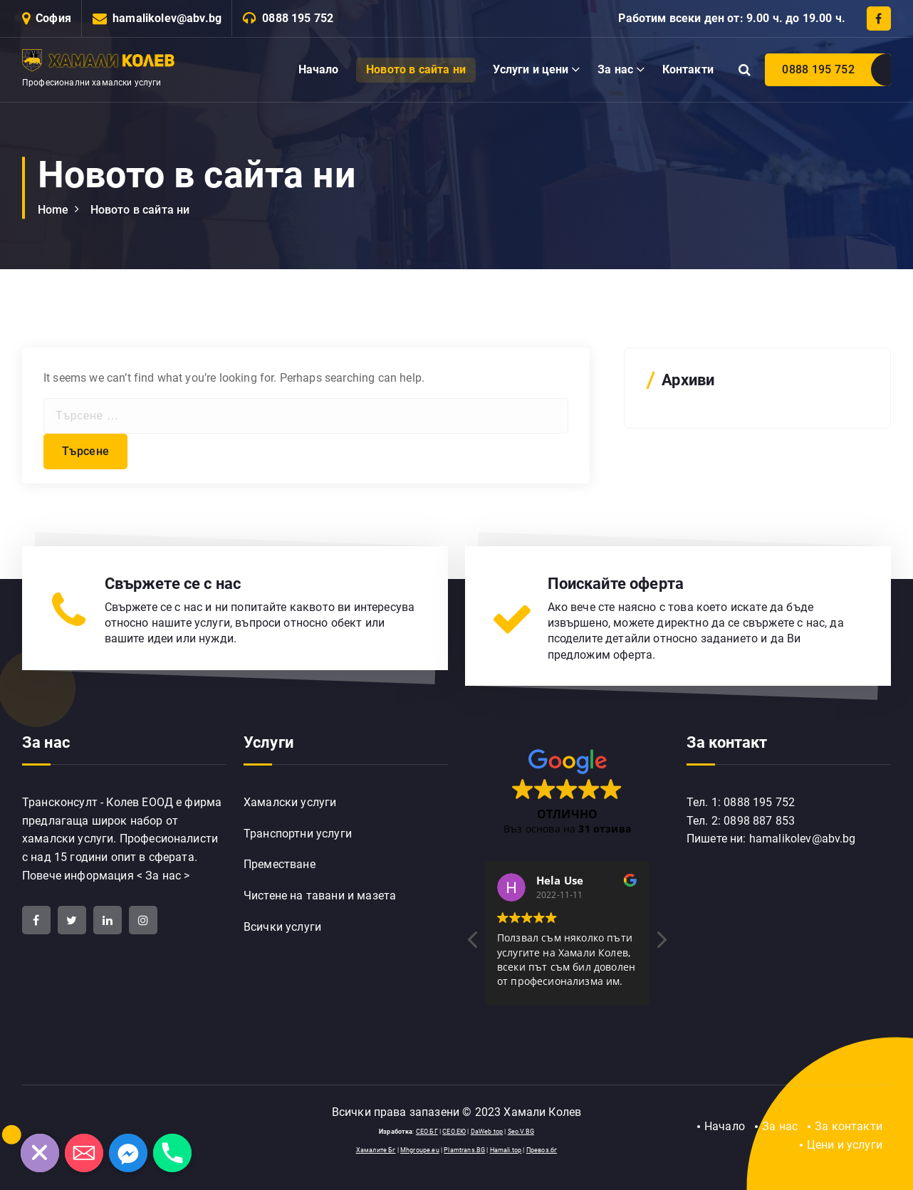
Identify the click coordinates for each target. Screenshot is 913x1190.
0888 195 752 (297, 18)
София (53, 18)
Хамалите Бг (376, 1150)
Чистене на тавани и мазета (320, 895)
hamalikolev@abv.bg (167, 18)
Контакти (688, 69)
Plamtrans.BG (464, 1150)
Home (53, 209)
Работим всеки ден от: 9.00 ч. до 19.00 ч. (731, 18)
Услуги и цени (530, 69)
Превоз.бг (541, 1150)
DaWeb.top (487, 1131)
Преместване (279, 864)
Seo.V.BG (521, 1131)
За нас (615, 69)
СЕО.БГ (427, 1131)
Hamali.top (506, 1150)
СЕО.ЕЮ (454, 1131)
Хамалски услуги (290, 802)
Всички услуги (282, 927)
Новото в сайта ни (416, 69)
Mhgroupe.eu (419, 1150)
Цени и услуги (844, 1145)
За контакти (848, 1126)
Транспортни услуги (298, 833)
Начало (318, 69)
